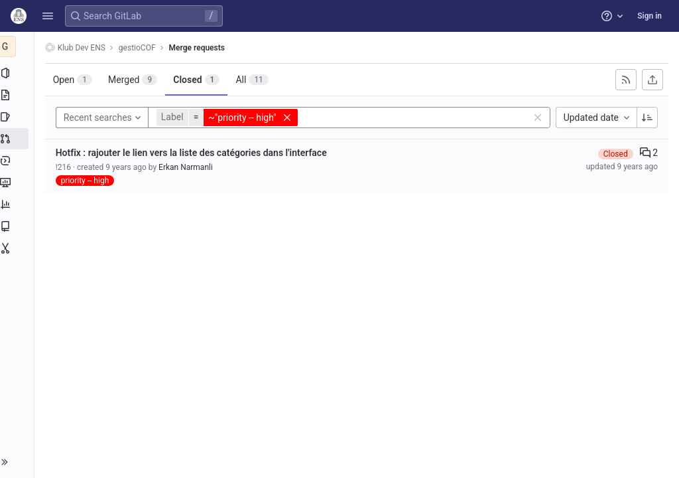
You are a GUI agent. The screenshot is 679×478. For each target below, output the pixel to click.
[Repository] (18, 95)
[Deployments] (18, 160)
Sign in (649, 16)
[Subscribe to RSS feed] (626, 79)
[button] (47, 16)
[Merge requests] (18, 138)
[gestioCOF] (18, 46)
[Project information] (18, 73)
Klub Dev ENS (78, 47)
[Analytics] (18, 204)
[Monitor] (18, 182)
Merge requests (199, 47)
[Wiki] (18, 226)
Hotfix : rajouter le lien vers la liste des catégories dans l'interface (194, 152)
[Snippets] (18, 248)
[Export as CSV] (652, 79)
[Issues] (18, 116)
